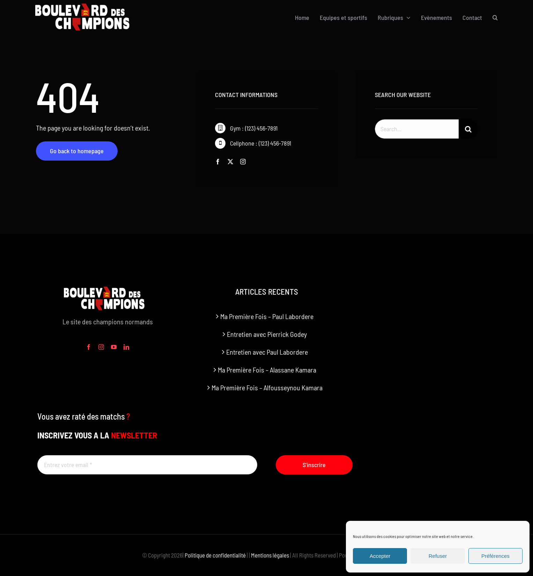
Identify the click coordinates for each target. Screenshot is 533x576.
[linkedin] (126, 347)
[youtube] (114, 347)
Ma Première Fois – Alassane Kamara (267, 369)
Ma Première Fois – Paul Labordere (266, 316)
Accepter (380, 556)
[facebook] (218, 161)
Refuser (438, 556)
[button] (495, 17)
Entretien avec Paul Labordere (267, 352)
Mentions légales (270, 555)
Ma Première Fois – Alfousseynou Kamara (267, 387)
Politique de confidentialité (215, 555)
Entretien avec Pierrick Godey (267, 334)
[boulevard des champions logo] (86, 7)
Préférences (495, 556)
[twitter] (230, 161)
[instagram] (243, 161)
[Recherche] (468, 130)
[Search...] (417, 130)
